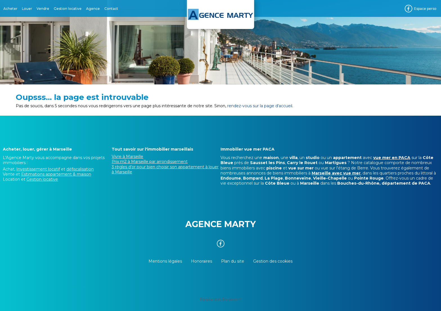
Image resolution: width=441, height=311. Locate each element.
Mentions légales (165, 261)
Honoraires (201, 261)
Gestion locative (68, 8)
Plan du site (232, 261)
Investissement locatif (38, 169)
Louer (27, 8)
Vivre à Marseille (127, 156)
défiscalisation (80, 169)
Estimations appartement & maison (56, 174)
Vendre (43, 8)
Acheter (10, 8)
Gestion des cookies (272, 261)
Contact (111, 8)
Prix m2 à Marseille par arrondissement (150, 161)
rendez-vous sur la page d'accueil (259, 105)
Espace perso (425, 8)
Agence (93, 8)
